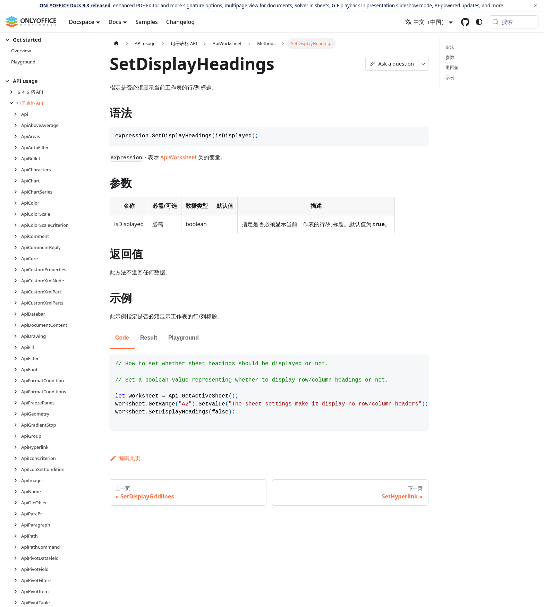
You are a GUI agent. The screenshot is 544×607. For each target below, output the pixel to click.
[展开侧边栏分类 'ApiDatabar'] (17, 314)
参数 (449, 57)
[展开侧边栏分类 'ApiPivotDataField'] (17, 558)
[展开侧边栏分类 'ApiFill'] (17, 347)
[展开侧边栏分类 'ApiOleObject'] (17, 502)
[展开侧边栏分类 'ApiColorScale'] (17, 214)
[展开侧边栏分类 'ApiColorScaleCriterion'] (17, 225)
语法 (449, 47)
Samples (146, 22)
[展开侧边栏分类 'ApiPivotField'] (17, 569)
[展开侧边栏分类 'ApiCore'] (17, 258)
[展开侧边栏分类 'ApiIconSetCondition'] (17, 469)
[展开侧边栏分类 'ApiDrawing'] (17, 336)
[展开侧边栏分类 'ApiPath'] (17, 536)
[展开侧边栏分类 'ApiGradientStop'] (17, 425)
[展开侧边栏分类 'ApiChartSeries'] (17, 192)
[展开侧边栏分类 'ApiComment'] (17, 236)
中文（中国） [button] (426, 22)
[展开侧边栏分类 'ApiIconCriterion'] (17, 458)
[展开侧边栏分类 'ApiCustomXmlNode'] (17, 280)
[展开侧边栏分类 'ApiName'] (17, 491)
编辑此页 (125, 458)
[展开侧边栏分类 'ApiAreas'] (17, 136)
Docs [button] (115, 22)
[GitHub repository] (465, 21)
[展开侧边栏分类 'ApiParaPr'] (17, 514)
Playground (183, 338)
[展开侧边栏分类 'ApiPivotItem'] (17, 591)
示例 (449, 77)
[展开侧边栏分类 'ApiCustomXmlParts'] (17, 303)
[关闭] (535, 5)
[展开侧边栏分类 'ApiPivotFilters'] (17, 580)
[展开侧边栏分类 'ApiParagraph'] (17, 525)
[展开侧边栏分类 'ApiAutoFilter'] (17, 147)
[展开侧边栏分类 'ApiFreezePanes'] (17, 403)
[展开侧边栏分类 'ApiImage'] (17, 480)
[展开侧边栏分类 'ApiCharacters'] (17, 169)
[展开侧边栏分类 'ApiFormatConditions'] (17, 391)
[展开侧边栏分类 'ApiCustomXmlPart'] (17, 292)
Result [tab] (148, 338)
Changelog (180, 22)
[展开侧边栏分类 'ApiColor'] (17, 203)
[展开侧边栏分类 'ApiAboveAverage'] (17, 125)
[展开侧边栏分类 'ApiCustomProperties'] (17, 269)
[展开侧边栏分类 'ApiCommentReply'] (17, 247)
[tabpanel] (269, 392)
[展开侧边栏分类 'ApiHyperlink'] (17, 447)
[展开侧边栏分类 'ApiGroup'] (17, 436)
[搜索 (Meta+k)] (513, 21)
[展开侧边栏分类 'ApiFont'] (17, 369)
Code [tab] (122, 338)
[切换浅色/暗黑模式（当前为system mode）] (479, 21)
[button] (49, 39)
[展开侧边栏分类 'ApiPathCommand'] (17, 547)
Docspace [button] (81, 22)
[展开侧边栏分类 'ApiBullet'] (17, 158)
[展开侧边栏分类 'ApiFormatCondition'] (17, 380)
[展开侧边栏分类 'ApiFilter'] (17, 358)
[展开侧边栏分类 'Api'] (17, 114)
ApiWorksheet (178, 157)
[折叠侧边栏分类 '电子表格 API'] (13, 103)
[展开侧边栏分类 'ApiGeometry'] (17, 414)
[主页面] (116, 43)
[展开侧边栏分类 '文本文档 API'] (13, 92)
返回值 (452, 67)
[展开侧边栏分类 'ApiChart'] (17, 181)
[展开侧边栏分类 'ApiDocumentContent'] (17, 325)
